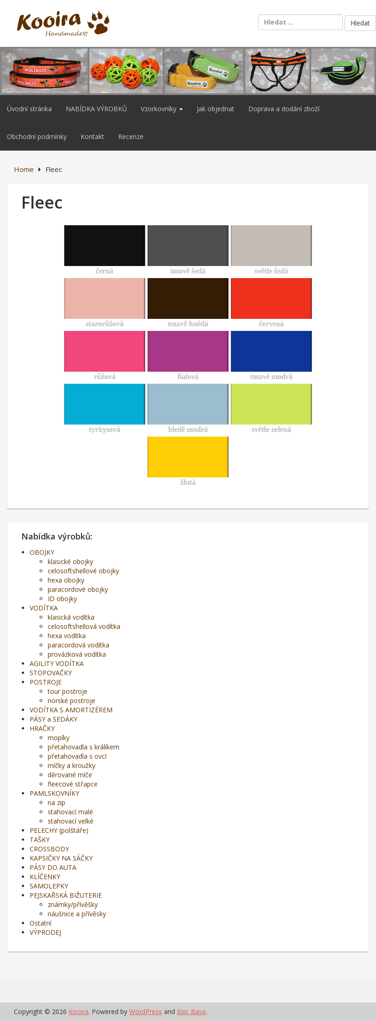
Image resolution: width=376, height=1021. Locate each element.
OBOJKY (42, 552)
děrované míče (70, 774)
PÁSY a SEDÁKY (53, 719)
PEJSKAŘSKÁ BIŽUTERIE (66, 895)
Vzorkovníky (162, 108)
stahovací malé (70, 811)
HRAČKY (42, 728)
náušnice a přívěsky (77, 913)
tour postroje (68, 691)
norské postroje (71, 700)
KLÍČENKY (45, 876)
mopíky (58, 737)
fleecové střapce (73, 784)
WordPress (145, 1011)
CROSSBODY (49, 848)
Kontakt (92, 136)
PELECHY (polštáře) (59, 830)
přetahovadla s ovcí (77, 756)
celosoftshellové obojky (83, 570)
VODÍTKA (44, 607)
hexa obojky (66, 580)
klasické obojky (70, 561)
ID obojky (62, 598)
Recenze (131, 136)
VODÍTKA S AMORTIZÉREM (71, 709)
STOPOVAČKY (51, 672)
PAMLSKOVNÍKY (54, 793)
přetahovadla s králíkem (83, 746)
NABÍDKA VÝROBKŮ (96, 108)
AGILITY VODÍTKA (57, 663)
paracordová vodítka (78, 645)
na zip (56, 802)
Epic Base (191, 1011)
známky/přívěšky (73, 904)
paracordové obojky (78, 589)
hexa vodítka (67, 635)
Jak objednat (215, 108)
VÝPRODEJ (45, 932)
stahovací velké (71, 821)
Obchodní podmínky (37, 136)
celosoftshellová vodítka (84, 626)
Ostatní (40, 923)
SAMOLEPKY (49, 885)
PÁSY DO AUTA (53, 867)
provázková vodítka (77, 654)
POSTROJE (46, 682)
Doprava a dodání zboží (284, 108)
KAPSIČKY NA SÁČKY (61, 858)
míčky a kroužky (71, 765)
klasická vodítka (71, 617)
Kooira (78, 1011)
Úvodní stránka (29, 108)
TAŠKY (40, 839)
